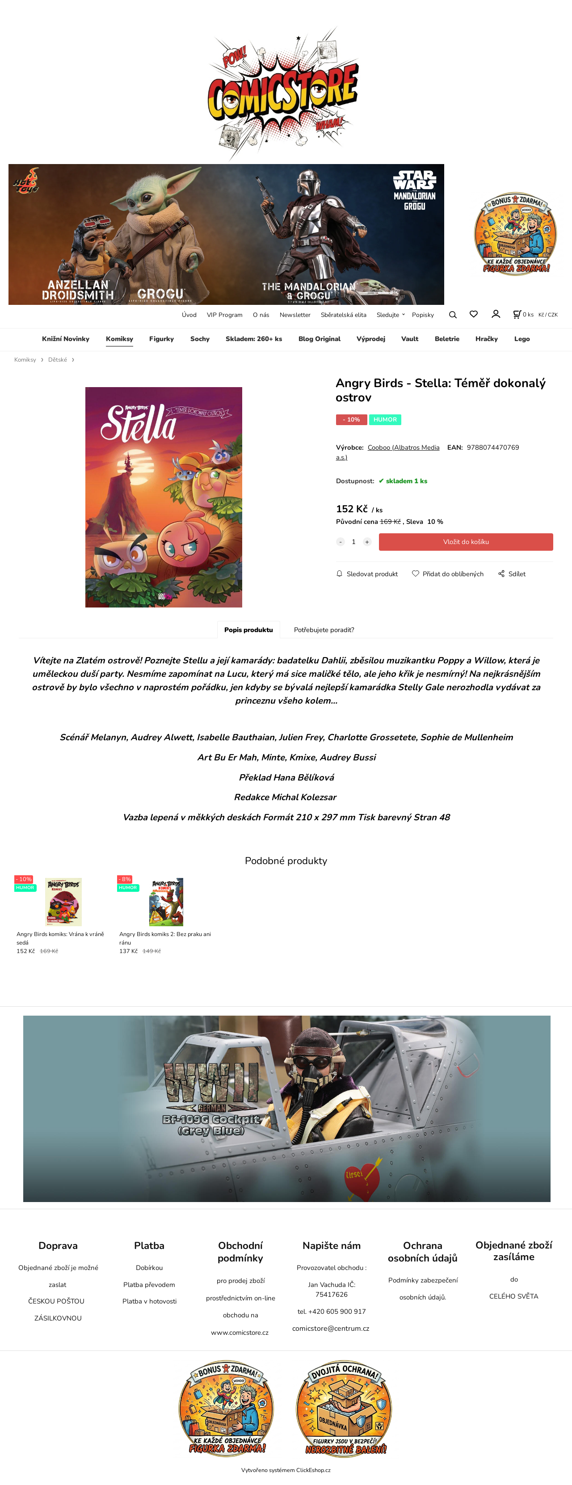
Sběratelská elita (343, 315)
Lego (522, 338)
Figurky (161, 338)
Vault (409, 338)
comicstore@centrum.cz (330, 1332)
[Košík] (523, 314)
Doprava (58, 1249)
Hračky (486, 338)
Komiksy (119, 338)
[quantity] (354, 541)
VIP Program (225, 315)
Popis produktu (248, 633)
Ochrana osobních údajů (423, 1255)
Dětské (57, 360)
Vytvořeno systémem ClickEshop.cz (286, 1473)
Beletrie (447, 338)
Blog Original (320, 338)
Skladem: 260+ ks (254, 338)
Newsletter (295, 315)
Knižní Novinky (65, 338)
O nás (261, 315)
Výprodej (371, 338)
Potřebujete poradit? (324, 633)
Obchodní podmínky (240, 1255)
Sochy (200, 338)
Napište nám (332, 1249)
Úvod (189, 315)
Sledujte (388, 315)
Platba (149, 1249)
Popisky (423, 315)
